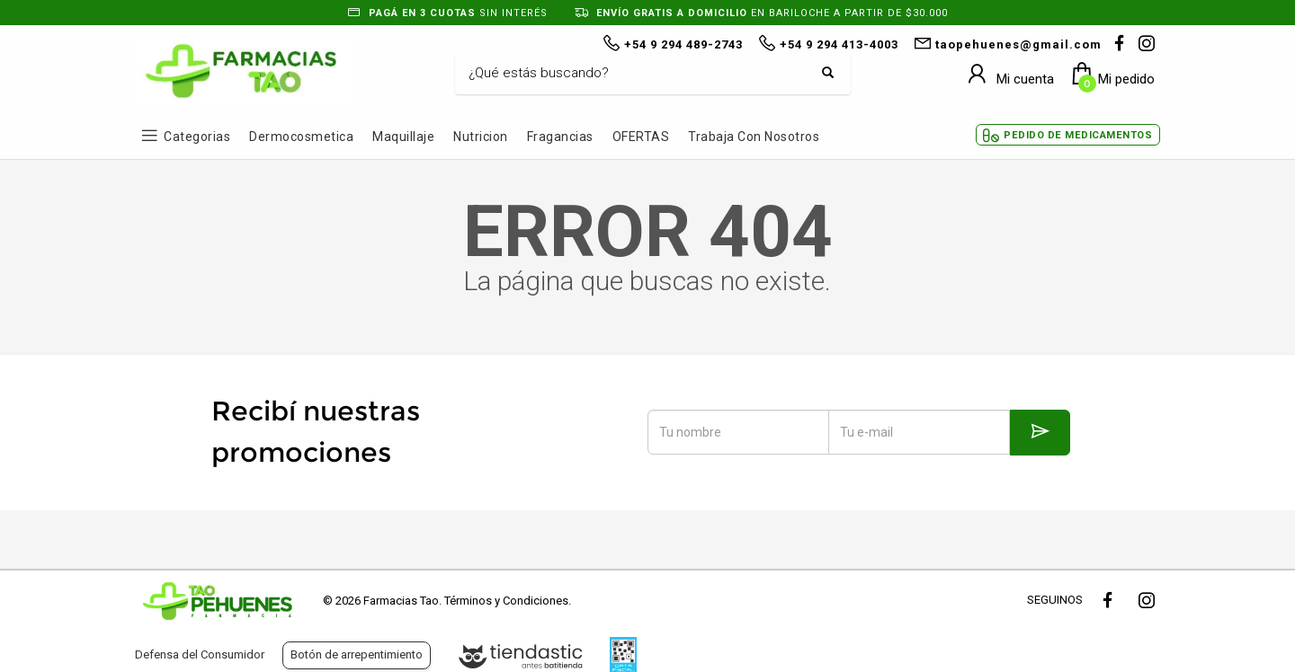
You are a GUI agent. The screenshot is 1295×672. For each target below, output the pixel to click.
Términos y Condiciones (506, 600)
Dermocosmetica (301, 136)
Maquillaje (403, 136)
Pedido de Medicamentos (1078, 135)
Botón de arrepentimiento (356, 654)
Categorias (197, 136)
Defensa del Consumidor (199, 654)
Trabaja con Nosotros (753, 136)
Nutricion (480, 136)
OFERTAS (641, 136)
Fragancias (560, 136)
